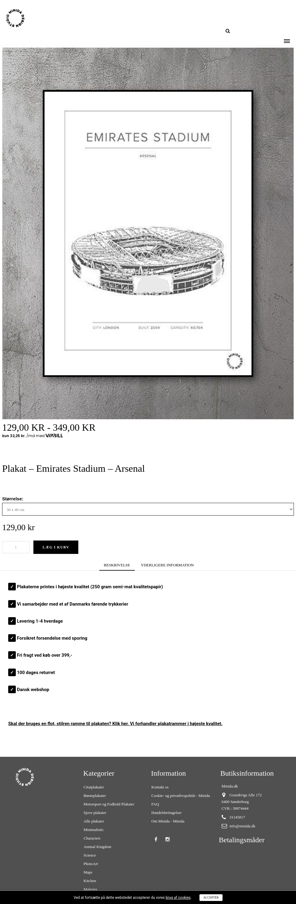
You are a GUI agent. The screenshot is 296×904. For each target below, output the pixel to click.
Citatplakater (93, 787)
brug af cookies (178, 897)
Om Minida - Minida (168, 821)
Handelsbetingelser (166, 812)
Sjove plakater (94, 812)
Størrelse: (13, 498)
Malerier (90, 889)
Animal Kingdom (97, 846)
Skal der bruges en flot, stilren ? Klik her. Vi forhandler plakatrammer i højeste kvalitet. (115, 723)
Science (89, 855)
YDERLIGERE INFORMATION (167, 565)
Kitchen (89, 880)
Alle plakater (93, 821)
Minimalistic (93, 829)
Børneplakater (94, 795)
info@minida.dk (242, 826)
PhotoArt (90, 863)
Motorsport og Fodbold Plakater (108, 804)
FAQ (155, 804)
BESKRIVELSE (117, 565)
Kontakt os (160, 787)
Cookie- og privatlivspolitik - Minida (180, 795)
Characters (91, 838)
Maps (87, 872)
